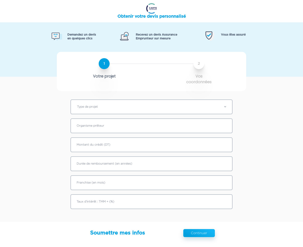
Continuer (199, 233)
